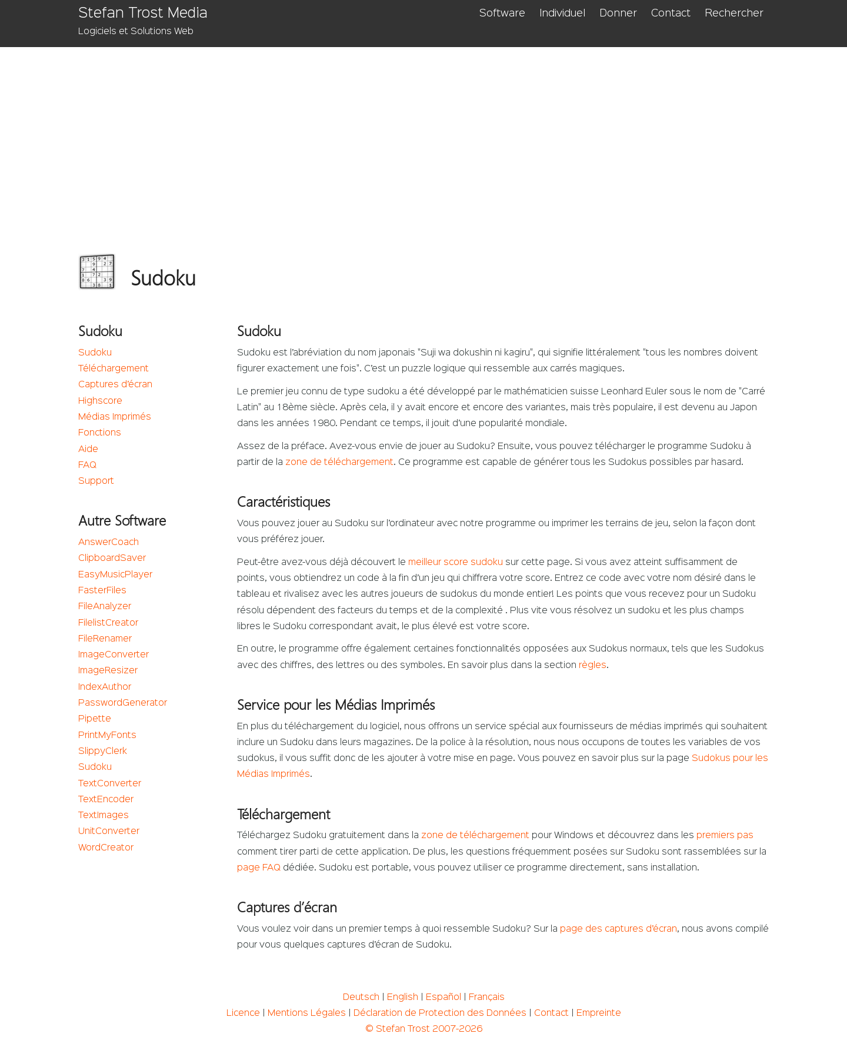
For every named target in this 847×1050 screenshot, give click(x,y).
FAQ (87, 465)
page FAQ (259, 868)
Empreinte (598, 1013)
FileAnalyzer (104, 607)
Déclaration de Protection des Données (440, 1013)
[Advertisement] (423, 135)
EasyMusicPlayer (115, 575)
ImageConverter (113, 655)
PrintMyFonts (107, 736)
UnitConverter (108, 832)
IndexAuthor (104, 687)
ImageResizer (108, 671)
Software (502, 13)
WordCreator (106, 848)
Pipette (94, 719)
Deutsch (361, 997)
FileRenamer (105, 639)
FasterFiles (102, 591)
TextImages (103, 816)
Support (96, 481)
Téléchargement (113, 369)
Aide (88, 450)
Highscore (100, 401)
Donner (618, 13)
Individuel (562, 13)
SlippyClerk (102, 751)
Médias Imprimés (114, 417)
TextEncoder (106, 800)
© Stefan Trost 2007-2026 (423, 1029)
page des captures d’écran (618, 929)
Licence (243, 1013)
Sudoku (95, 353)
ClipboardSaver (112, 558)
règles (592, 666)
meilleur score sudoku (455, 563)
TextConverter (109, 784)
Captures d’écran (115, 385)
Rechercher (734, 13)
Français (487, 997)
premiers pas (724, 836)
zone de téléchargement (339, 462)
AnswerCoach (108, 543)
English (402, 997)
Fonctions (99, 433)
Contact (671, 13)
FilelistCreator (108, 623)
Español (443, 997)
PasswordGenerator (122, 703)
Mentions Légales (307, 1013)
